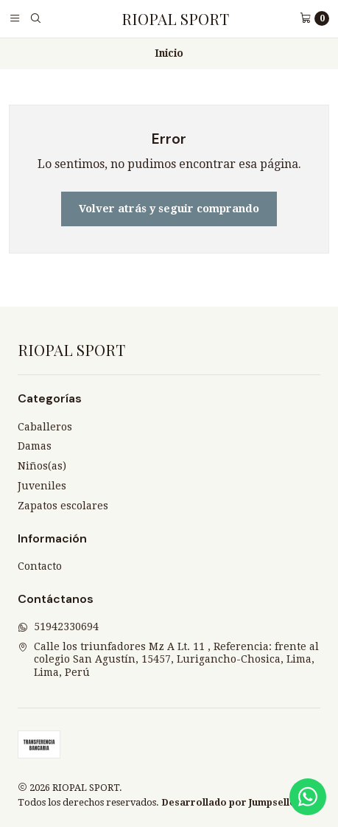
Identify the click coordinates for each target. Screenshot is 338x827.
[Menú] (15, 18)
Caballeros (45, 427)
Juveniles (42, 486)
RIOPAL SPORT (175, 19)
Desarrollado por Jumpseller (230, 802)
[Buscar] (35, 18)
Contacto (40, 566)
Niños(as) (42, 466)
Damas (35, 446)
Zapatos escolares (63, 506)
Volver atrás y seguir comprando (169, 208)
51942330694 (58, 626)
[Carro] (314, 18)
